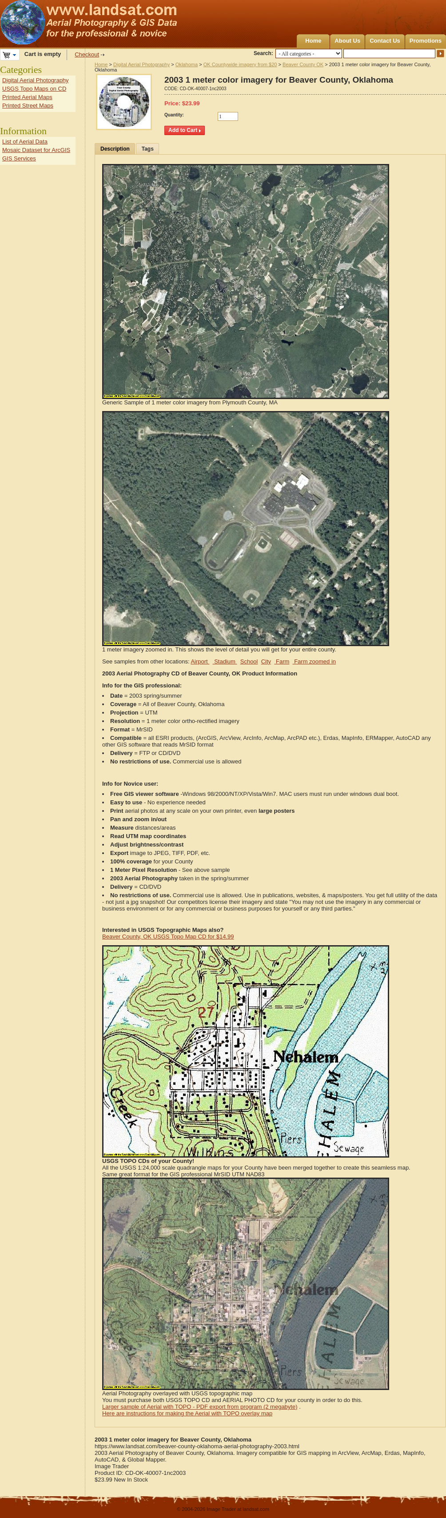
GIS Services (19, 158)
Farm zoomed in (314, 661)
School (249, 661)
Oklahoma (186, 64)
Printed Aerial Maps (27, 97)
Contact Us (385, 40)
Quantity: (174, 114)
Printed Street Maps (27, 105)
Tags (148, 149)
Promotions (426, 40)
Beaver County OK (303, 64)
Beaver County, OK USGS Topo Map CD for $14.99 (168, 936)
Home (313, 40)
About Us (347, 40)
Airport (200, 661)
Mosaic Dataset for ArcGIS (36, 150)
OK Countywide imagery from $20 (240, 64)
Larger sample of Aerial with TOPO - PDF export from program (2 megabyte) (200, 1406)
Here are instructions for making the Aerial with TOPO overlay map (187, 1413)
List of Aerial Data (25, 141)
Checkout (87, 54)
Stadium (225, 661)
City (266, 661)
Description (115, 149)
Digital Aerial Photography (141, 64)
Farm (281, 661)
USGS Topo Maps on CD (34, 88)
